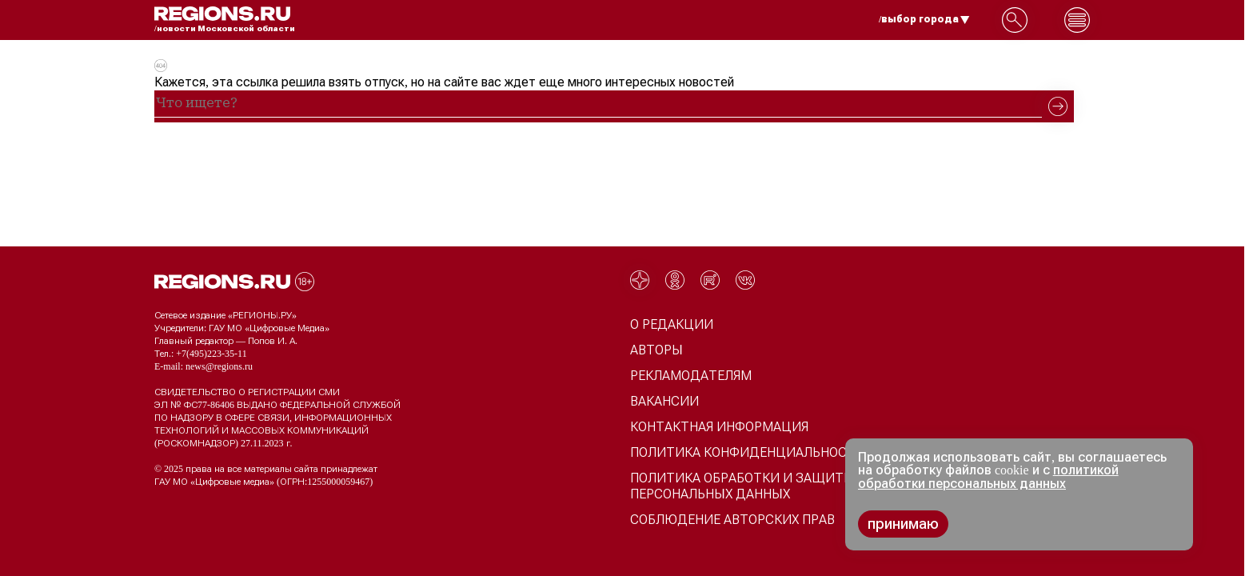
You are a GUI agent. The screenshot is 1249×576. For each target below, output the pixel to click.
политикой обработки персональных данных (988, 476)
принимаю (903, 524)
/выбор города (924, 19)
